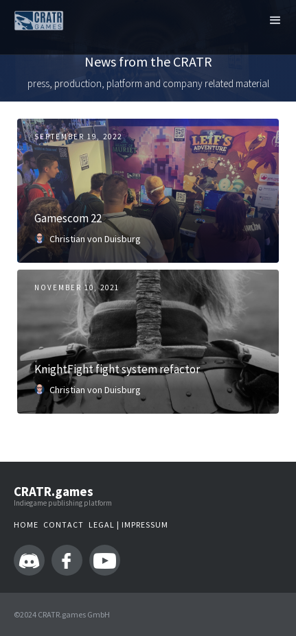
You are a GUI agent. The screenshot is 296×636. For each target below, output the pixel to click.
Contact (63, 524)
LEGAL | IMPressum (128, 524)
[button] (275, 20)
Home (26, 524)
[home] (35, 19)
